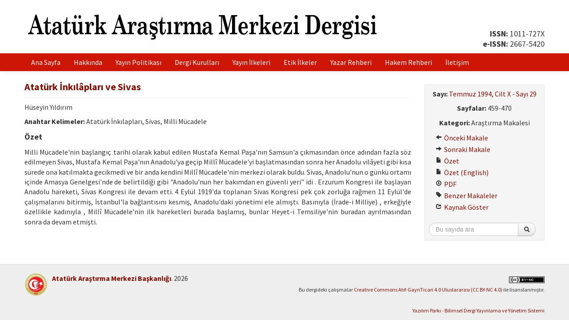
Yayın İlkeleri (251, 62)
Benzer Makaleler (466, 195)
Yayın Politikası (138, 62)
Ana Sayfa (45, 62)
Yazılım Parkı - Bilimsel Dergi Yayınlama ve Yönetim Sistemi (479, 310)
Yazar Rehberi (351, 62)
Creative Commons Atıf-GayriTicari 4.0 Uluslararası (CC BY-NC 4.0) (428, 289)
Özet (447, 160)
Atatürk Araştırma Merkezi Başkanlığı (111, 278)
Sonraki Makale (463, 149)
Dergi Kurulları (197, 62)
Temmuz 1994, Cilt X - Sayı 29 (493, 93)
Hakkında (88, 62)
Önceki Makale (462, 137)
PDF (446, 184)
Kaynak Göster (462, 207)
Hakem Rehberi (408, 62)
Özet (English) (462, 172)
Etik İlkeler (300, 62)
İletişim (457, 62)
